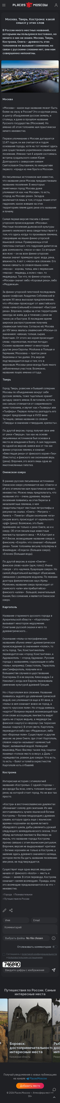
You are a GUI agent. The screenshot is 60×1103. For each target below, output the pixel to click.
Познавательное (23, 894)
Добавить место (30, 1085)
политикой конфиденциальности (39, 954)
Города (8, 894)
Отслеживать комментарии (34, 946)
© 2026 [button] (30, 1092)
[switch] (54, 946)
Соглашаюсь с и (31, 956)
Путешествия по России (16, 898)
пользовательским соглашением (25, 957)
